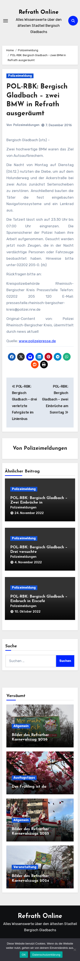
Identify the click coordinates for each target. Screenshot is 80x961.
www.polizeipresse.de (37, 341)
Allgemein (21, 726)
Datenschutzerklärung (46, 954)
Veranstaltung (24, 867)
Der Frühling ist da (29, 787)
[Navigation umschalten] (5, 20)
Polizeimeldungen (26, 125)
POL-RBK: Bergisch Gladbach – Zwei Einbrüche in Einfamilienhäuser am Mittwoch (39, 502)
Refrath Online (38, 12)
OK (24, 954)
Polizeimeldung (20, 76)
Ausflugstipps (24, 778)
